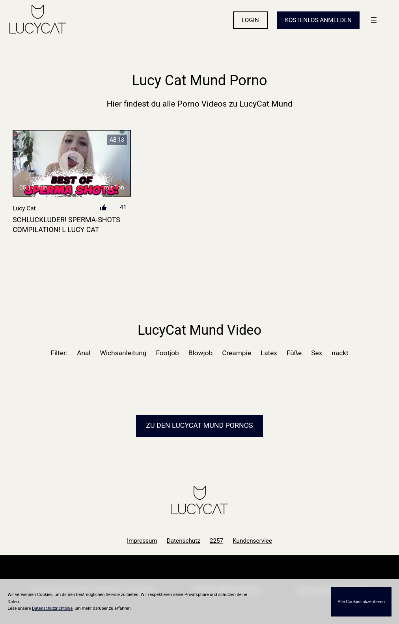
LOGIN (250, 20)
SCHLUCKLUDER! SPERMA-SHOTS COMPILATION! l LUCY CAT (66, 224)
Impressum (142, 540)
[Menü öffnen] (373, 20)
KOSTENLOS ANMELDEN (318, 20)
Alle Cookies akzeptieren (361, 601)
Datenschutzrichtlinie (52, 608)
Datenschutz (183, 540)
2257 (216, 540)
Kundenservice (252, 540)
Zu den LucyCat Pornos (199, 425)
